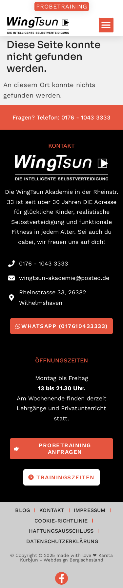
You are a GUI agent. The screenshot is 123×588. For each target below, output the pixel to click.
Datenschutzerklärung (62, 541)
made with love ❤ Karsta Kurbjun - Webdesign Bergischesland (66, 557)
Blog (22, 510)
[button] (106, 25)
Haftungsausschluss (61, 531)
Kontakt (51, 510)
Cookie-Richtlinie (61, 521)
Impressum (90, 510)
